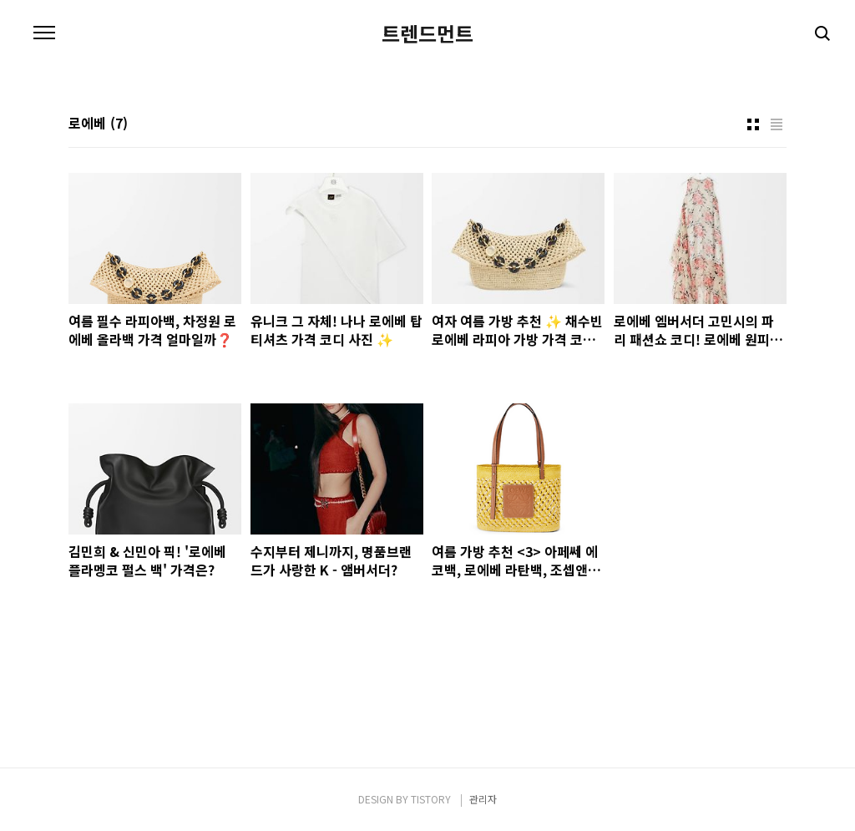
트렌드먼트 (427, 33)
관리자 (483, 799)
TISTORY (431, 799)
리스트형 (776, 124)
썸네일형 (753, 124)
